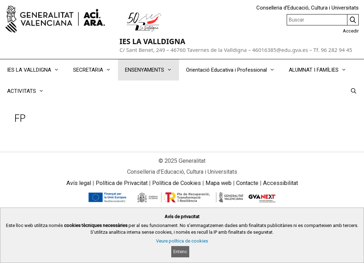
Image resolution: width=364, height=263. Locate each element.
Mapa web (218, 183)
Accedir (351, 31)
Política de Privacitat (122, 183)
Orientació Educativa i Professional (234, 69)
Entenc (180, 251)
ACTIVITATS (29, 91)
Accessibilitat (280, 183)
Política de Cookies (176, 183)
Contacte (247, 183)
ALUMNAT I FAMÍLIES (321, 69)
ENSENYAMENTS (152, 69)
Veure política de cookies (182, 241)
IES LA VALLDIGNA (152, 41)
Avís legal (78, 183)
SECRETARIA (95, 69)
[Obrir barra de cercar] (353, 91)
